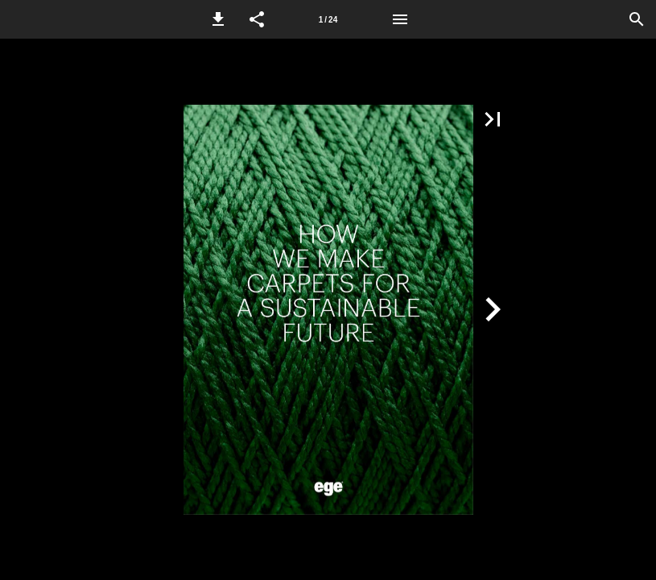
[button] (218, 19)
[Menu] (400, 19)
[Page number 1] (328, 19)
